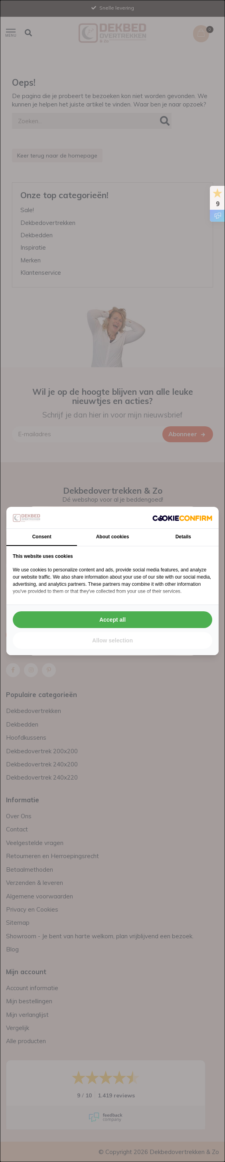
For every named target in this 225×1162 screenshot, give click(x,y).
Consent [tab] (41, 537)
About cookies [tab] (112, 537)
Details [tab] (183, 537)
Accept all (112, 619)
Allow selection (112, 640)
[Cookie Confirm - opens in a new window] (182, 517)
